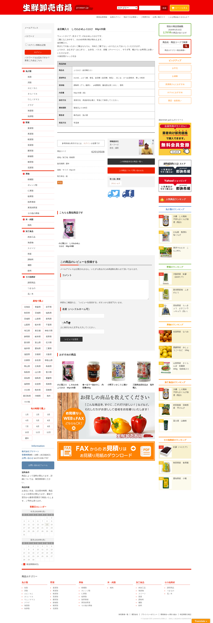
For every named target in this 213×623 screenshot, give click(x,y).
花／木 (31, 294)
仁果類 (31, 191)
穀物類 (31, 156)
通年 (27, 438)
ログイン (87, 143)
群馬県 (49, 319)
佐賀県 (38, 384)
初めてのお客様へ (131, 17)
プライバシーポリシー (149, 614)
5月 (38, 420)
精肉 (30, 225)
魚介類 (29, 71)
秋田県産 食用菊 (180, 463)
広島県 (38, 366)
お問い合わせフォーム (38, 465)
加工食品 (30, 231)
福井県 (27, 348)
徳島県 (38, 378)
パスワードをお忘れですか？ (37, 57)
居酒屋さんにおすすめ (174, 84)
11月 (38, 432)
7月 (27, 426)
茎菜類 (31, 145)
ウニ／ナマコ (34, 99)
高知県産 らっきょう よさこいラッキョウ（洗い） (180, 308)
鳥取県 (27, 372)
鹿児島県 (27, 396)
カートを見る (180, 7)
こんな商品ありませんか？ (178, 17)
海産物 (31, 242)
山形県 (38, 319)
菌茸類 (31, 151)
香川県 (49, 372)
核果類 (31, 196)
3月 (49, 414)
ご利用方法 (145, 17)
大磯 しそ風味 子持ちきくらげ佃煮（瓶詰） (180, 219)
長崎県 (49, 384)
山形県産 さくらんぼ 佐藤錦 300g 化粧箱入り (181, 366)
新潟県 (27, 342)
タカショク (116, 183)
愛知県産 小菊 (179, 478)
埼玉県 (27, 331)
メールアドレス (38, 30)
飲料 (30, 271)
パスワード (38, 38)
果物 (28, 174)
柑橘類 (31, 179)
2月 (38, 414)
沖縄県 (38, 396)
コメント (67, 275)
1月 (27, 414)
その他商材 (31, 277)
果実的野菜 (33, 207)
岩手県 (49, 307)
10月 (27, 432)
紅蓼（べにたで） (180, 447)
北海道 (27, 307)
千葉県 (49, 325)
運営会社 (134, 614)
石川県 (49, 342)
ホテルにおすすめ (174, 92)
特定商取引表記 (185, 614)
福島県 (49, 313)
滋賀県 (27, 354)
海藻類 (31, 111)
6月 (49, 420)
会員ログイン (115, 17)
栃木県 (38, 325)
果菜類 (31, 134)
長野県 (49, 336)
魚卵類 (31, 116)
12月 (49, 432)
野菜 (28, 122)
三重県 (49, 348)
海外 (49, 396)
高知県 (27, 378)
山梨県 (27, 325)
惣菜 (30, 254)
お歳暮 (175, 76)
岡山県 (27, 366)
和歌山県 (49, 360)
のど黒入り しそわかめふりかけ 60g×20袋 (69, 385)
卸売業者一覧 (123, 614)
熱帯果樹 (32, 202)
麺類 (30, 265)
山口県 (38, 372)
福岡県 (27, 384)
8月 (38, 426)
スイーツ (32, 248)
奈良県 (38, 360)
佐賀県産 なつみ (180, 332)
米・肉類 (30, 219)
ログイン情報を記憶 (36, 45)
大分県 (27, 390)
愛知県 (38, 348)
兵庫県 (27, 360)
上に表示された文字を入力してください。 (79, 327)
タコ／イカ (33, 94)
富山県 (38, 342)
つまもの (32, 288)
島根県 (49, 366)
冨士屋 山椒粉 (179, 421)
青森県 (38, 307)
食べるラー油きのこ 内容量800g (94, 385)
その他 (27, 402)
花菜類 (31, 167)
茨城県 (27, 319)
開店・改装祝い (174, 100)
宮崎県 (49, 390)
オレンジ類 (33, 185)
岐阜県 (38, 336)
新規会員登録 (101, 17)
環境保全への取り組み (168, 614)
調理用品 (32, 282)
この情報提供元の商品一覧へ (131, 162)
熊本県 (38, 390)
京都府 (38, 354)
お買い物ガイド (159, 17)
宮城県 (38, 313)
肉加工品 (32, 237)
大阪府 (49, 354)
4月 (27, 420)
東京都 (38, 331)
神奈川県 (49, 331)
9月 (49, 426)
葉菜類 (31, 128)
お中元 (175, 68)
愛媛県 (49, 378)
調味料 (31, 259)
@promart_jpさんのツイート (170, 120)
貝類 (30, 82)
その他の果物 (34, 213)
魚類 (30, 77)
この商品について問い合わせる (131, 170)
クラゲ (31, 105)
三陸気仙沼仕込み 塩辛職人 (144, 385)
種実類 (31, 162)
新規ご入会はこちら (33, 60)
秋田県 (27, 313)
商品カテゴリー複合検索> (174, 50)
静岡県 (27, 336)
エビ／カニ (33, 88)
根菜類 (31, 139)
